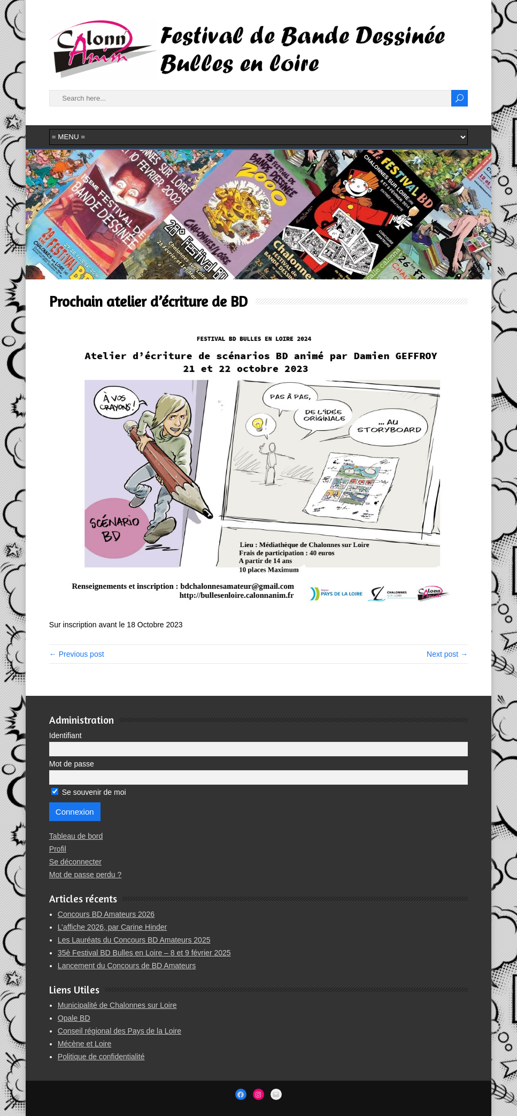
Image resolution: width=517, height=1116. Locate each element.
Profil (57, 849)
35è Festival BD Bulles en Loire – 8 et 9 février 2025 (144, 952)
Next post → (447, 654)
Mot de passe (71, 764)
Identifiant (65, 735)
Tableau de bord (76, 836)
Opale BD (74, 1018)
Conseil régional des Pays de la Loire (119, 1031)
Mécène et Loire (84, 1043)
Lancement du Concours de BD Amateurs (127, 965)
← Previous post (76, 654)
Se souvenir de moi (88, 792)
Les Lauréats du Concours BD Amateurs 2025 (134, 940)
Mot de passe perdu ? (85, 874)
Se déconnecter (75, 861)
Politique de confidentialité (101, 1056)
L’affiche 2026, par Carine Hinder (112, 927)
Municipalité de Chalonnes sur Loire (117, 1005)
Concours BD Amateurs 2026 (106, 914)
